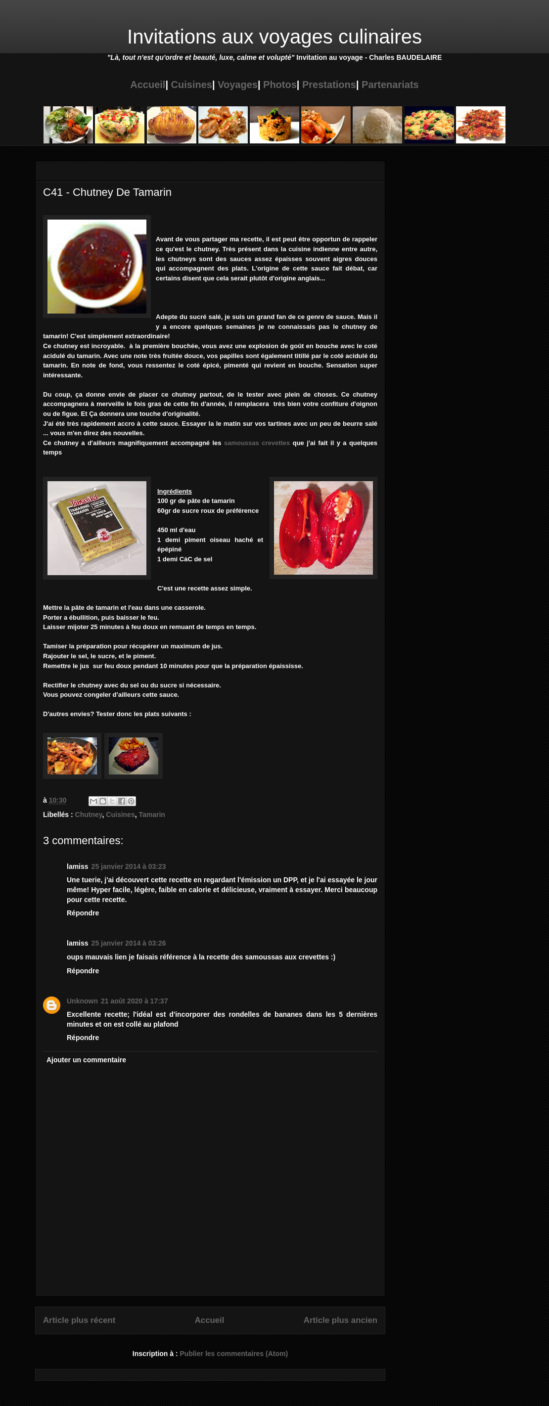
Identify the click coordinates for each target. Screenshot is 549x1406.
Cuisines (191, 84)
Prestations (329, 84)
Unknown (82, 1001)
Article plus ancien (340, 1320)
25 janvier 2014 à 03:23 (129, 866)
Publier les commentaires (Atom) (234, 1354)
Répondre (83, 913)
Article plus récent (79, 1320)
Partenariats (390, 84)
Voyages (238, 84)
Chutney (88, 814)
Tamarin (151, 814)
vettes (281, 443)
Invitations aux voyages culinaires (274, 36)
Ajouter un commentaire (86, 1060)
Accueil (147, 84)
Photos (280, 84)
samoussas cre (248, 443)
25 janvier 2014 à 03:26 (129, 943)
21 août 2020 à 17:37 (134, 1001)
